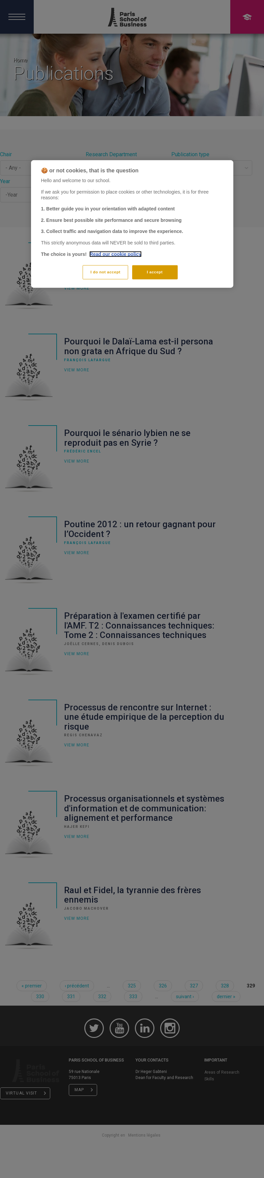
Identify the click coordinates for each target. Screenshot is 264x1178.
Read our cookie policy (115, 254)
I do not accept (105, 272)
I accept (155, 272)
